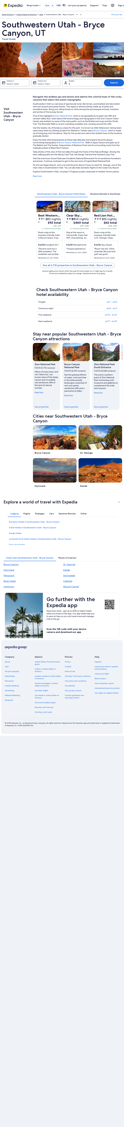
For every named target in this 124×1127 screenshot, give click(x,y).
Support (94, 5)
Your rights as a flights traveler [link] (107, 693)
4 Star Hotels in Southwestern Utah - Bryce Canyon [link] (32, 527)
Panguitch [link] (9, 575)
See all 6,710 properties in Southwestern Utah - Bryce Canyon (77, 265)
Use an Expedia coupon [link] (104, 683)
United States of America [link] (26, 14)
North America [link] (8, 14)
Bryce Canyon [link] (11, 564)
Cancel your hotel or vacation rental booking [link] (106, 667)
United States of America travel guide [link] (47, 663)
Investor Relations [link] (12, 686)
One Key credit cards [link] (43, 712)
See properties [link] (42, 407)
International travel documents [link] (107, 688)
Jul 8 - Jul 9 (111, 308)
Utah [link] (41, 14)
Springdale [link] (69, 575)
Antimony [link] (9, 586)
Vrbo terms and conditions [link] (76, 681)
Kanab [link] (66, 570)
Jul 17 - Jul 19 (111, 321)
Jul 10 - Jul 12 (111, 314)
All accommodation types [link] (45, 702)
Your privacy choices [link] (73, 690)
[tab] (61, 194)
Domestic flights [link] (41, 690)
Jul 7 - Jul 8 (111, 302)
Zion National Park (63, 115)
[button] (62, 502)
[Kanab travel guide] (100, 473)
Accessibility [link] (70, 686)
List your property (77, 5)
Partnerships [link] (10, 676)
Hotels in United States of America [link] (45, 670)
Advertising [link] (9, 690)
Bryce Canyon (100, 130)
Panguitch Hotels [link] (17, 544)
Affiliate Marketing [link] (12, 695)
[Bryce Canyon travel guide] (55, 440)
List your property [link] (12, 671)
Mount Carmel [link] (71, 586)
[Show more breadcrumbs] (76, 14)
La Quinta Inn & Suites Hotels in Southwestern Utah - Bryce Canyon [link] (40, 539)
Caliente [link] (67, 581)
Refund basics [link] (100, 678)
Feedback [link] (9, 700)
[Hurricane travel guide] (55, 473)
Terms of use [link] (70, 671)
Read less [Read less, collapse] (39, 392)
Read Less (37, 176)
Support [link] (98, 662)
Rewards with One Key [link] (44, 707)
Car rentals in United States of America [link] (47, 696)
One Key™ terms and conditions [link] (78, 676)
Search (114, 82)
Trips (104, 5)
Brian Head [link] (10, 581)
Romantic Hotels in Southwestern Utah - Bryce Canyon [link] (34, 521)
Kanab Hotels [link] (15, 533)
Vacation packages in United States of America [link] (46, 684)
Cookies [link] (68, 666)
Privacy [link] (67, 662)
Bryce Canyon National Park (71, 142)
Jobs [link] (7, 666)
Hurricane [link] (9, 570)
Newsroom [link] (9, 681)
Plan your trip (116, 14)
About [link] (7, 662)
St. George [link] (69, 564)
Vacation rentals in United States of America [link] (48, 677)
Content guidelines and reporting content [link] (74, 696)
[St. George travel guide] (100, 440)
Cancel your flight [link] (102, 674)
